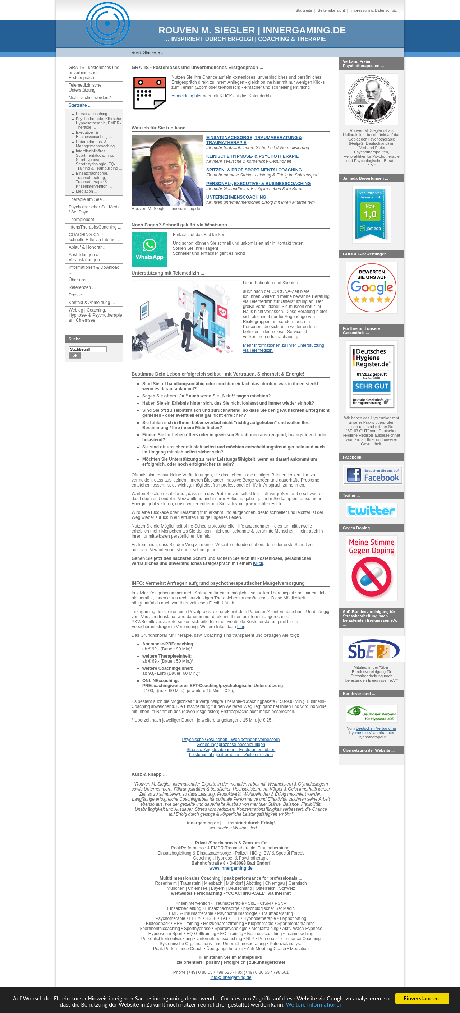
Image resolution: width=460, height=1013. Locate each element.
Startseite (303, 10)
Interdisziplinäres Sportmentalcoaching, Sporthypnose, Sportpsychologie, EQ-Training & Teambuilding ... (99, 159)
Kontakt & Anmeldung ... (92, 302)
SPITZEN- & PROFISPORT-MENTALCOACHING (254, 169)
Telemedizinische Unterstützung (85, 88)
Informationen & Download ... (94, 270)
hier (240, 626)
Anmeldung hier (186, 95)
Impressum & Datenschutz (373, 10)
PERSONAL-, (219, 183)
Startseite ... (153, 52)
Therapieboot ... (84, 219)
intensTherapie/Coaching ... (95, 227)
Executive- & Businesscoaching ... (94, 134)
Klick (258, 563)
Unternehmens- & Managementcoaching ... (97, 143)
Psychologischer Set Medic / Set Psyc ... (94, 209)
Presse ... (78, 295)
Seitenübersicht (331, 10)
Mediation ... (86, 191)
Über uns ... (80, 279)
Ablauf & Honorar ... (87, 247)
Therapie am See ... (87, 199)
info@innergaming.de (230, 977)
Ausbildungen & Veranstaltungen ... (87, 257)
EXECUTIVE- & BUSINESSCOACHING (272, 183)
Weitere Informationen (314, 1005)
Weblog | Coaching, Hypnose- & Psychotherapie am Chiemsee (95, 315)
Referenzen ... (82, 287)
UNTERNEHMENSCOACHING (236, 197)
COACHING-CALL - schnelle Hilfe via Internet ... (95, 237)
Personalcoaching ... (94, 113)
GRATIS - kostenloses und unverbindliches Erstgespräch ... (94, 72)
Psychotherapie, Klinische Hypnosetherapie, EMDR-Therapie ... (98, 122)
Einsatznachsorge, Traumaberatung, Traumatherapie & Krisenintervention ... (94, 179)
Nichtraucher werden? (90, 97)
